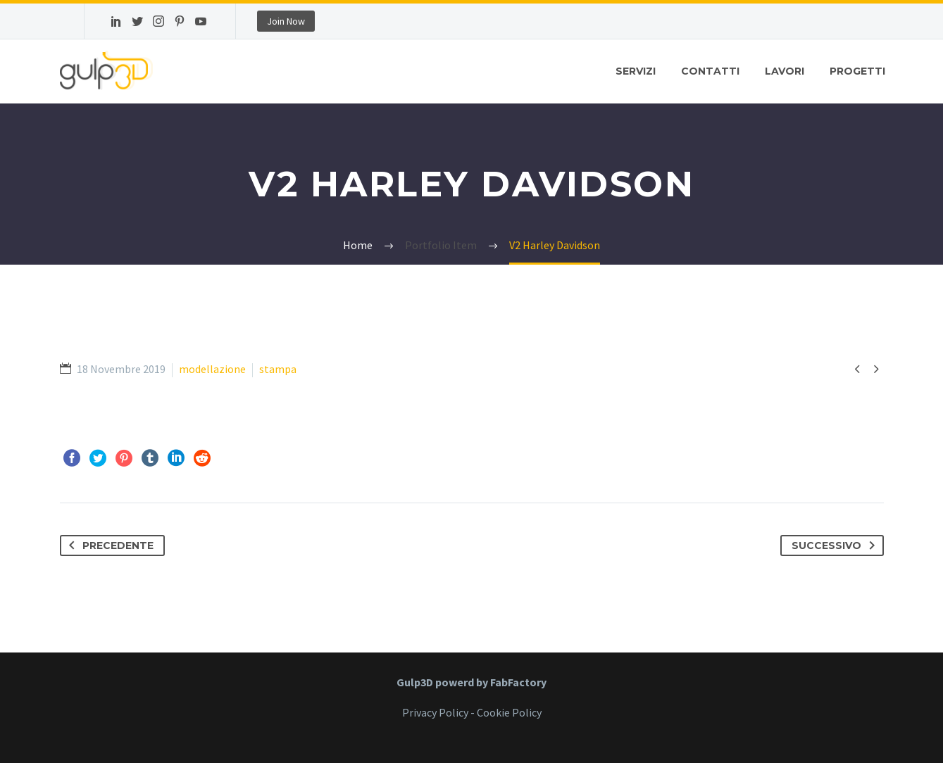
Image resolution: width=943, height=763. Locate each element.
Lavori (784, 71)
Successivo (836, 545)
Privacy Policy (435, 712)
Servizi (636, 71)
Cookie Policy (509, 712)
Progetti (857, 71)
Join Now (286, 21)
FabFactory (518, 682)
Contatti (710, 71)
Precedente (108, 545)
